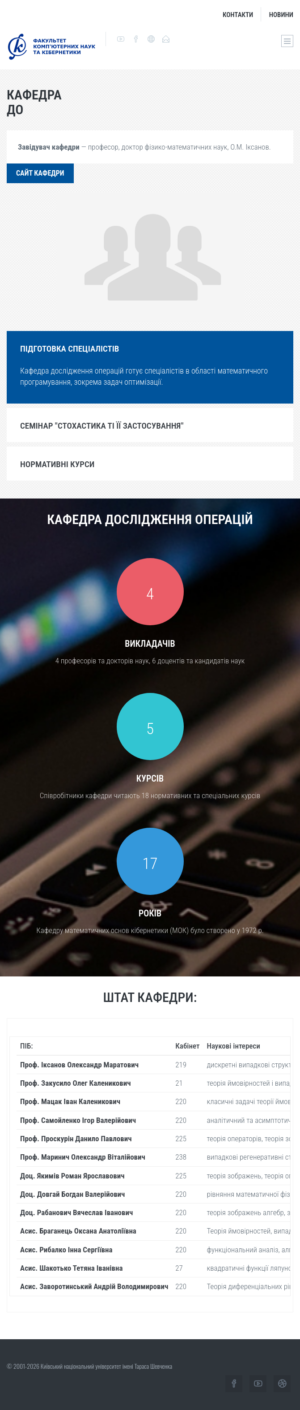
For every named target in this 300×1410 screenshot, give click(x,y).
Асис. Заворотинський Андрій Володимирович (94, 1286)
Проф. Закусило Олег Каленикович (75, 1083)
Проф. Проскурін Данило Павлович (76, 1138)
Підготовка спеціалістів (69, 349)
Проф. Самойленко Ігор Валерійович (78, 1120)
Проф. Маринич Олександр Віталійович (82, 1156)
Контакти (238, 15)
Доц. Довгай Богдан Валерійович (72, 1194)
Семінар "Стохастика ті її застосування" (102, 426)
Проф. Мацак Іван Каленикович (70, 1101)
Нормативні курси (57, 464)
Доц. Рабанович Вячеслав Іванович (76, 1212)
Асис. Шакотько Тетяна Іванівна (71, 1268)
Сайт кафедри (40, 173)
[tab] (150, 348)
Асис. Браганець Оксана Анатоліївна (78, 1230)
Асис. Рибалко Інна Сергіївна (66, 1249)
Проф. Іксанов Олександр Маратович (79, 1064)
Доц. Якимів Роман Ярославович (72, 1175)
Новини (281, 15)
